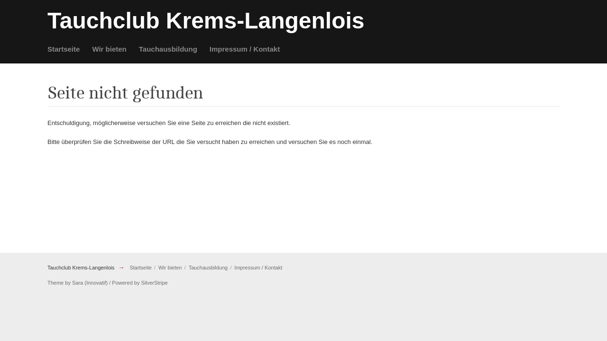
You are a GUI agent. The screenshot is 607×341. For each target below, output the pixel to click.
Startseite (63, 49)
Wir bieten (109, 49)
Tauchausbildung (168, 49)
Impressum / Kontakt (245, 49)
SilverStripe (154, 283)
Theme (55, 283)
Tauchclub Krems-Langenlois (80, 267)
